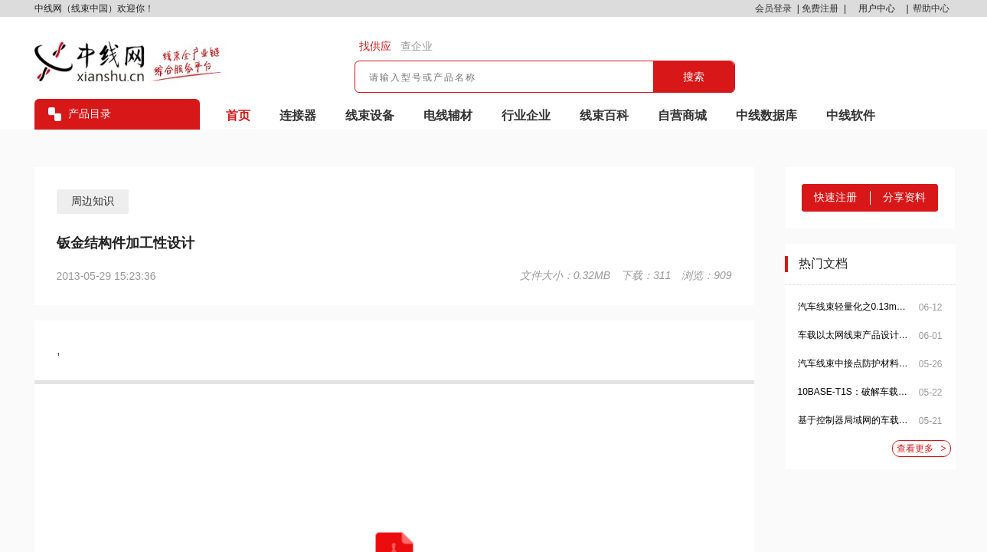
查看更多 (921, 449)
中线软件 (850, 115)
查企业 (416, 46)
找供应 (375, 46)
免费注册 (820, 8)
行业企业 (526, 115)
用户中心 (876, 8)
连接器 (297, 115)
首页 (238, 115)
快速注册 (835, 197)
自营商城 (682, 115)
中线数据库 (766, 115)
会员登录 (773, 8)
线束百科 (604, 115)
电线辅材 (447, 115)
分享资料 (904, 197)
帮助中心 (931, 8)
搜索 (693, 77)
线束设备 (369, 115)
